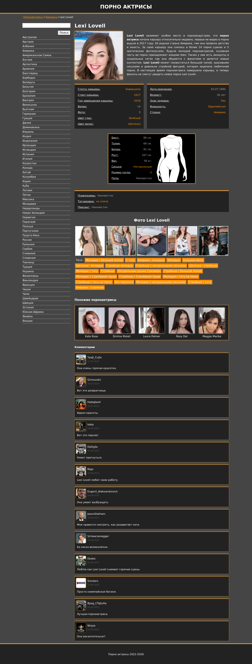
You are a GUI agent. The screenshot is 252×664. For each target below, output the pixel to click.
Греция (27, 118)
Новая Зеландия (33, 212)
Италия (27, 158)
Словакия (28, 253)
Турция (27, 266)
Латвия (27, 190)
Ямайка (27, 316)
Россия (27, 239)
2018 (137, 100)
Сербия (27, 248)
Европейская (217, 106)
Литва (26, 194)
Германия (29, 113)
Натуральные (143, 166)
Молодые (173, 260)
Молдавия (29, 203)
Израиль (28, 131)
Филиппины (30, 275)
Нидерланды (31, 208)
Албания (28, 46)
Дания (26, 122)
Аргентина (29, 64)
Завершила (133, 89)
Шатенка (134, 123)
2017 (137, 94)
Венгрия (28, 100)
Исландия (29, 149)
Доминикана (30, 127)
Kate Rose (91, 336)
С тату (130, 260)
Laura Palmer (151, 336)
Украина (28, 271)
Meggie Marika (212, 336)
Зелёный (135, 118)
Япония (27, 320)
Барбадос (28, 77)
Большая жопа (193, 260)
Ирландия (29, 145)
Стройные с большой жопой (183, 271)
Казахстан (29, 163)
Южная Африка (33, 311)
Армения (28, 68)
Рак (223, 100)
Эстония (28, 307)
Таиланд (28, 262)
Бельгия (28, 86)
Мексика (28, 199)
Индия (26, 136)
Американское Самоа (36, 55)
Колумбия (29, 176)
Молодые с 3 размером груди (96, 276)
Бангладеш (30, 73)
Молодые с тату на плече (180, 276)
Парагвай (28, 221)
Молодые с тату (87, 271)
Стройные (107, 271)
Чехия (26, 289)
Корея (26, 181)
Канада (27, 167)
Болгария (28, 91)
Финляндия (30, 280)
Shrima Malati (121, 336)
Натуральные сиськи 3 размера (139, 271)
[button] (90, 241)
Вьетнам (28, 109)
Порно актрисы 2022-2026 (126, 654)
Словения (29, 257)
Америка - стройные (90, 287)
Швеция (27, 302)
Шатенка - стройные (203, 265)
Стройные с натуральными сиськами (161, 265)
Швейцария (30, 298)
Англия (27, 59)
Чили (25, 293)
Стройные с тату (200, 282)
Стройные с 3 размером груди (139, 276)
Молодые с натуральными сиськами (160, 282)
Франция (28, 284)
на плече (102, 201)
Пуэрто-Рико (30, 235)
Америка (51, 17)
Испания (28, 154)
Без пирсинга (124, 282)
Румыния (28, 244)
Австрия (28, 41)
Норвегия (28, 217)
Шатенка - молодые (89, 265)
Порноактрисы (33, 17)
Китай (26, 172)
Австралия (29, 37)
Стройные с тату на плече (94, 282)
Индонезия (29, 140)
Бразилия (28, 95)
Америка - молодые (151, 260)
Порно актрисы (126, 7)
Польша (27, 226)
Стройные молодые (119, 265)
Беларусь (28, 82)
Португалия (30, 230)
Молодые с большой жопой (104, 260)
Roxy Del (181, 336)
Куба (25, 185)
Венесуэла (29, 104)
